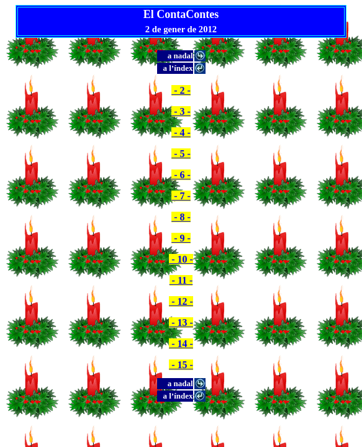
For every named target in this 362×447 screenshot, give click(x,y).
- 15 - (181, 364)
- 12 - (181, 301)
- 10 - (181, 259)
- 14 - (181, 343)
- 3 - (181, 111)
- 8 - (181, 217)
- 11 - (181, 280)
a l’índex (177, 68)
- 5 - (181, 153)
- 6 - (181, 174)
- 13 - (181, 322)
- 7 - (181, 196)
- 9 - (181, 238)
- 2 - (181, 90)
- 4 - (181, 132)
